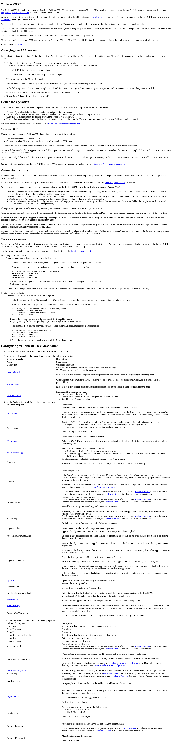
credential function (111, 679)
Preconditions (13, 389)
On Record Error (14, 401)
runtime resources (142, 497)
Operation (11, 586)
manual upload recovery (115, 183)
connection (5, 19)
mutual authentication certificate (124, 668)
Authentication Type (15, 457)
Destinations (19, 45)
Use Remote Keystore (16, 676)
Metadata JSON (14, 605)
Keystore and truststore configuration (109, 671)
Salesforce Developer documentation (64, 124)
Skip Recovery (13, 611)
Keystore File (13, 702)
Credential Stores (112, 499)
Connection (12, 419)
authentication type (98, 17)
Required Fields (14, 377)
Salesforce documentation (82, 251)
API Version (12, 446)
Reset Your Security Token (103, 492)
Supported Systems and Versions (15, 12)
